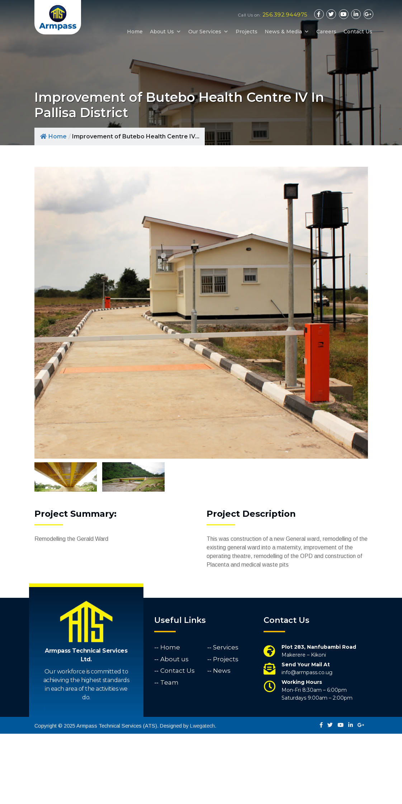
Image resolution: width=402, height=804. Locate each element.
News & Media (287, 31)
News (222, 740)
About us (174, 729)
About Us (165, 31)
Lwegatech (202, 796)
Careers (326, 31)
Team (169, 752)
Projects (246, 31)
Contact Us (358, 31)
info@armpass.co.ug (307, 742)
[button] (177, 31)
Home (135, 31)
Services (225, 717)
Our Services (208, 31)
